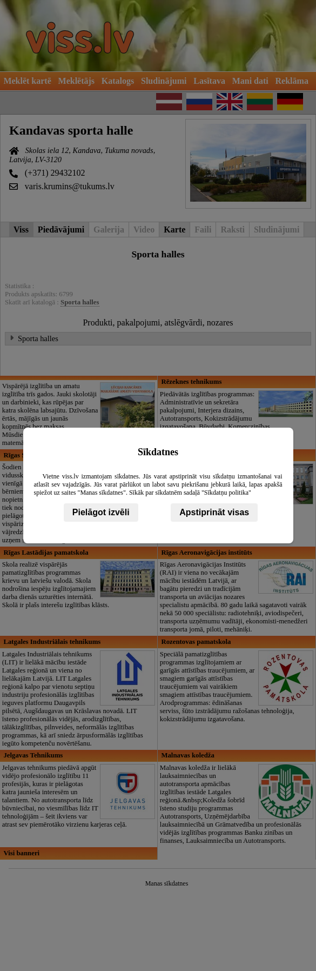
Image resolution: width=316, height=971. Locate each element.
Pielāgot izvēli (101, 512)
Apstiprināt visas (214, 512)
